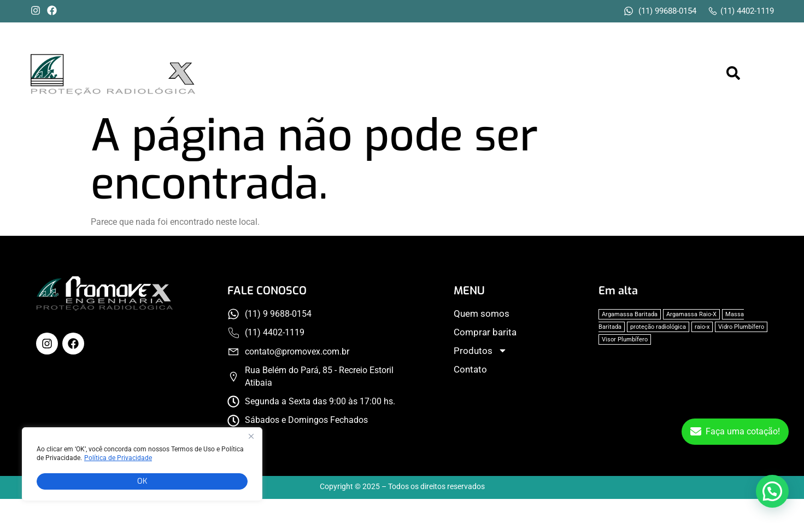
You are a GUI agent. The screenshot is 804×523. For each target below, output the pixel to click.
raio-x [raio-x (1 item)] (702, 326)
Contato (675, 74)
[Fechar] (250, 438)
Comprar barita (511, 74)
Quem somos (414, 74)
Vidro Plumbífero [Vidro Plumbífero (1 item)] (741, 326)
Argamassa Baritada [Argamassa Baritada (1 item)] (630, 314)
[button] (604, 74)
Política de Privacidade (118, 459)
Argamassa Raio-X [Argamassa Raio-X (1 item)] (691, 314)
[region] (142, 465)
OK (142, 481)
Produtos (603, 74)
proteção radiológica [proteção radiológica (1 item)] (658, 326)
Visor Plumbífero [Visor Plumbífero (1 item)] (625, 339)
